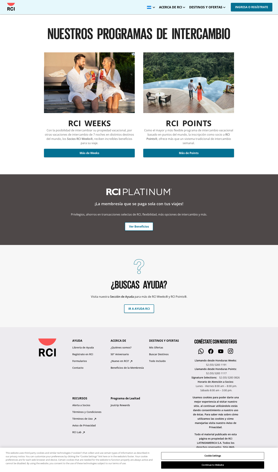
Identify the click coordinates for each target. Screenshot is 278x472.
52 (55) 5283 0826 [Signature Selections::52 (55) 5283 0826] (229, 377)
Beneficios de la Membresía (127, 367)
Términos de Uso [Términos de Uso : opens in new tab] (84, 418)
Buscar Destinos (159, 354)
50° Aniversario (120, 354)
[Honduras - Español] (150, 6)
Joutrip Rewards (120, 405)
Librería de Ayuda (83, 347)
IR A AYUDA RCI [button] (139, 309)
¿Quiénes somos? (121, 347)
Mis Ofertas (156, 347)
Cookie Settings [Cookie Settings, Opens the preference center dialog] (212, 466)
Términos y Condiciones (86, 412)
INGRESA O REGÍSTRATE (251, 7)
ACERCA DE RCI (170, 7)
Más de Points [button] (189, 153)
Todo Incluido (157, 361)
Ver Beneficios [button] (139, 226)
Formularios (79, 361)
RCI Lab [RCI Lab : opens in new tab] (78, 432)
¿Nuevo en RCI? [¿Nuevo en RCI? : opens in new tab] (121, 361)
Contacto (78, 367)
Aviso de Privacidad (84, 425)
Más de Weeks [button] (89, 153)
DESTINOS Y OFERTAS (205, 7)
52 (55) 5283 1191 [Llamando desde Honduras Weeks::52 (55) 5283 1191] (216, 364)
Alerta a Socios (81, 405)
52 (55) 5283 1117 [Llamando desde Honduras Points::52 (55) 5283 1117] (216, 373)
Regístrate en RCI (82, 354)
